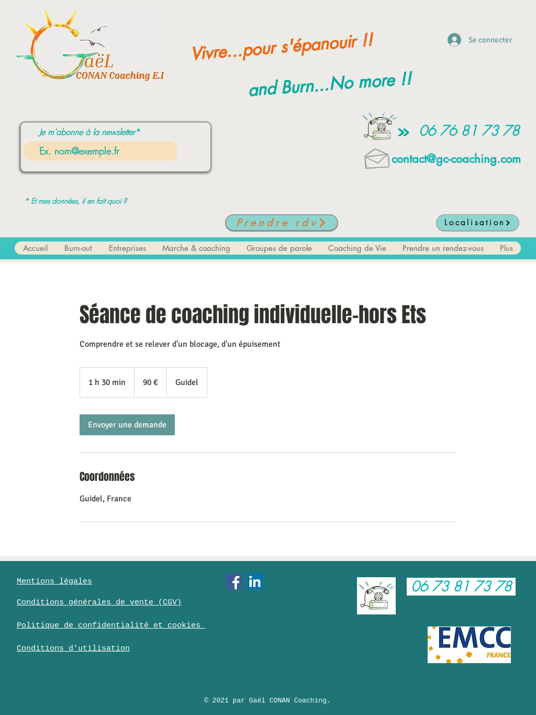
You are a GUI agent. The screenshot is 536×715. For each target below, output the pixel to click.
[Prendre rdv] (281, 222)
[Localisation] (477, 222)
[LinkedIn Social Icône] (255, 581)
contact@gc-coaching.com (456, 158)
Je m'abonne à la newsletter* (89, 132)
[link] (127, 424)
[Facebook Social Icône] (234, 581)
